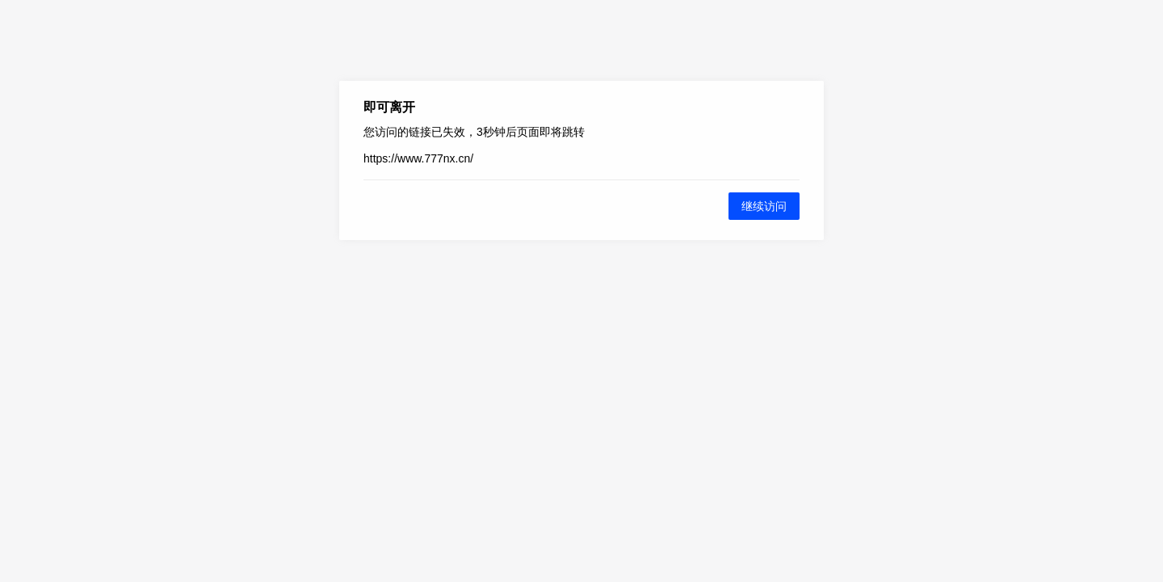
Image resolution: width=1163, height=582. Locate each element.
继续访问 (764, 206)
